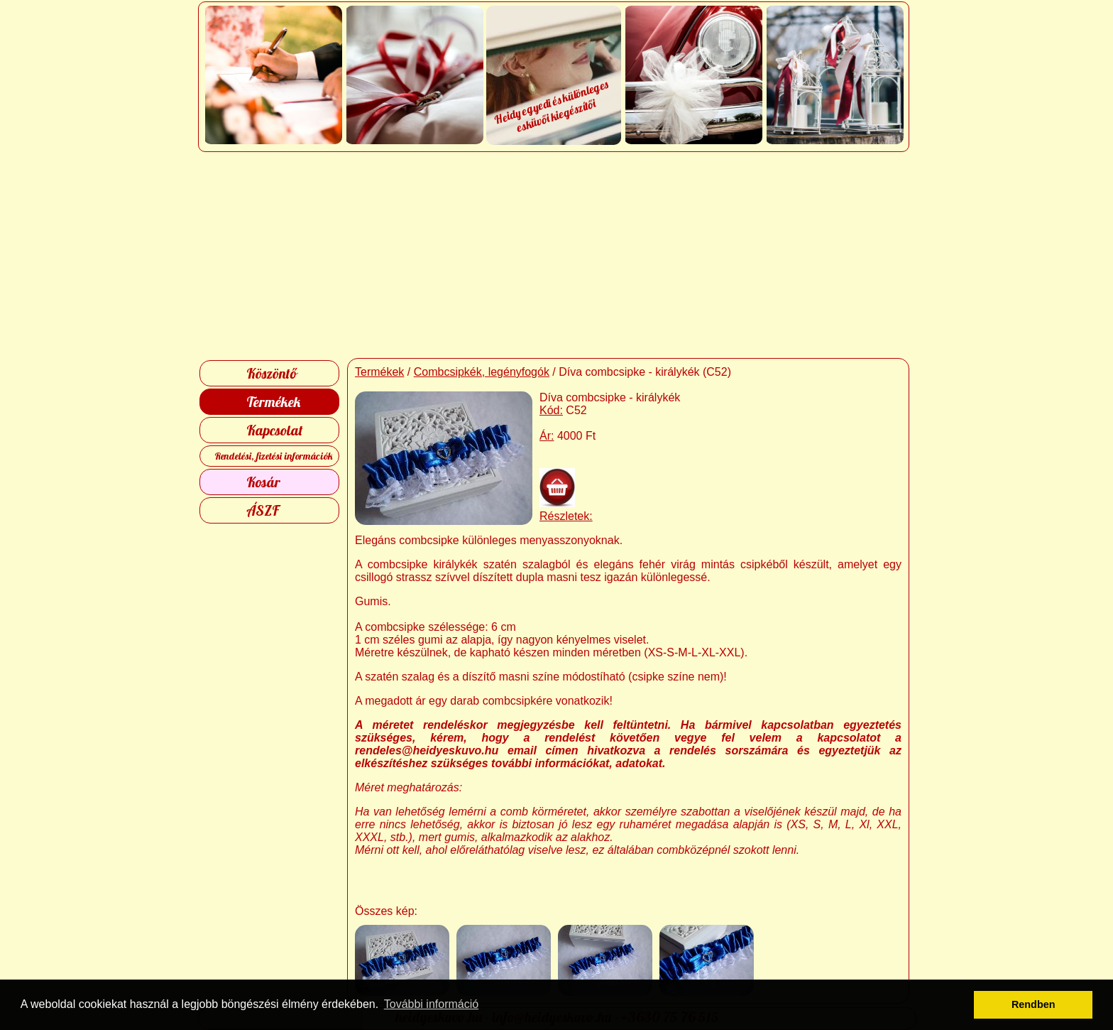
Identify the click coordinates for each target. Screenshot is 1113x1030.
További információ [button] (431, 1004)
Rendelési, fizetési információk (273, 456)
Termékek (273, 402)
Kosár (263, 482)
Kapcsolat (274, 430)
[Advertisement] (556, 255)
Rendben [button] (1033, 1004)
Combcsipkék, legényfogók (481, 372)
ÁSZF (262, 510)
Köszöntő (271, 373)
